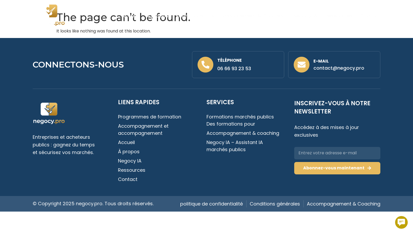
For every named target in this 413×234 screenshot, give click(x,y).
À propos (157, 15)
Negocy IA (305, 15)
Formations (189, 15)
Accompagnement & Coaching (248, 15)
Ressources (338, 15)
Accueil (130, 15)
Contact (370, 15)
